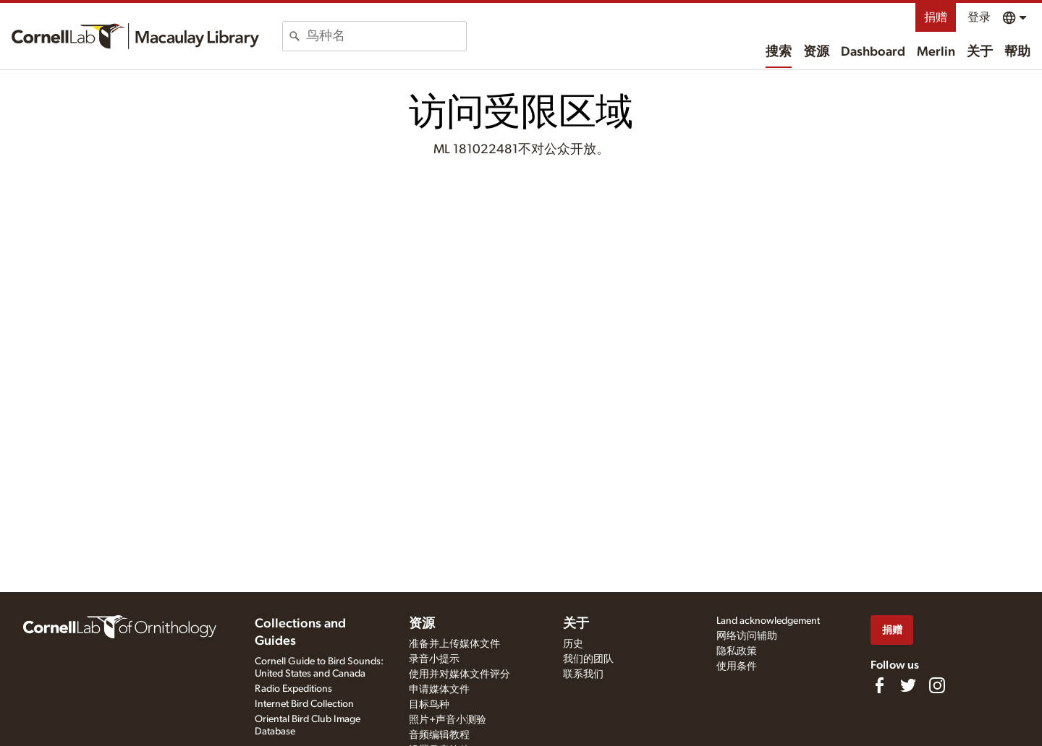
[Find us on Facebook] (879, 685)
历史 (573, 644)
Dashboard (873, 52)
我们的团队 (588, 659)
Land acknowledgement (768, 621)
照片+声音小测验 (447, 720)
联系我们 (583, 674)
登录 (979, 17)
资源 (816, 52)
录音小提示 (434, 659)
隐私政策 (736, 651)
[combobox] (386, 36)
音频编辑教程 (439, 735)
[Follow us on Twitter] (908, 685)
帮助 (1017, 52)
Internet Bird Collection (304, 704)
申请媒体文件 (439, 690)
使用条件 (736, 666)
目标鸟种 (429, 705)
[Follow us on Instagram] (937, 685)
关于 (980, 52)
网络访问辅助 (746, 636)
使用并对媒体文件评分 (459, 674)
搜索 (779, 52)
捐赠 (935, 17)
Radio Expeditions (293, 689)
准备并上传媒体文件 (454, 644)
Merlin (936, 52)
